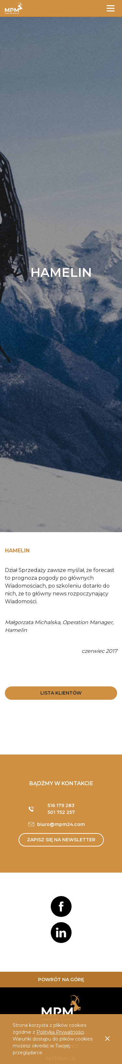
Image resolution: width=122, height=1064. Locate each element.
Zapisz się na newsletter (61, 840)
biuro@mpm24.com (61, 824)
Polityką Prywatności (60, 1032)
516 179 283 (61, 805)
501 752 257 (61, 812)
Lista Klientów (61, 693)
